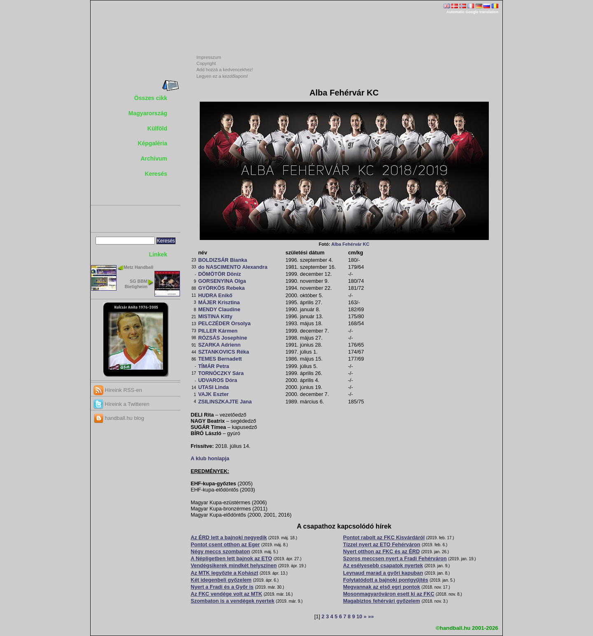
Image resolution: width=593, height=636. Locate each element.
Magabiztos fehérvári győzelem (381, 601)
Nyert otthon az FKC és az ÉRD (381, 551)
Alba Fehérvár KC (350, 244)
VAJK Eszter (213, 394)
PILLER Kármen (218, 331)
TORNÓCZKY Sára (221, 373)
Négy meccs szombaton (220, 551)
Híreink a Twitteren (121, 404)
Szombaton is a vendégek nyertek (232, 601)
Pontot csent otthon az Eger (225, 544)
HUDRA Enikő (215, 295)
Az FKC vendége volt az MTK (226, 594)
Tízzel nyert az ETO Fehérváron (381, 544)
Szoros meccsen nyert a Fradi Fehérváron (395, 558)
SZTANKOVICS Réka (223, 352)
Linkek (158, 254)
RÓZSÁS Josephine (222, 338)
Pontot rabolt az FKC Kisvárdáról (384, 537)
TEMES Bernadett (220, 359)
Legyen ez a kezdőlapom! (222, 76)
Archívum (153, 158)
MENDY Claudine (219, 309)
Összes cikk (150, 98)
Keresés (156, 173)
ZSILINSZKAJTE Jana (225, 402)
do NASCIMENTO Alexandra (232, 267)
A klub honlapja (210, 458)
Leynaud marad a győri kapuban (383, 573)
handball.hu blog (118, 418)
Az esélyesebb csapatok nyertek (383, 565)
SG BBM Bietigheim (136, 284)
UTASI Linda (213, 387)
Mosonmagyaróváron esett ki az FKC (388, 594)
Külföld (157, 128)
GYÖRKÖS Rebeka (221, 288)
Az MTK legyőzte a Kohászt (224, 573)
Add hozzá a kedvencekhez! (224, 69)
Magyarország (147, 113)
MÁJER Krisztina (219, 302)
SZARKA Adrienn (219, 345)
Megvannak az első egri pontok (381, 587)
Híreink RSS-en (117, 390)
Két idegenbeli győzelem (221, 580)
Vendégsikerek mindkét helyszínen (234, 565)
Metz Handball (138, 267)
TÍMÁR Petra (213, 366)
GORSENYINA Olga (222, 281)
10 (359, 617)
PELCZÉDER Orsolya (224, 323)
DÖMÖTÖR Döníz (219, 274)
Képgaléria (152, 143)
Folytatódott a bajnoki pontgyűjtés (385, 580)
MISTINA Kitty (215, 316)
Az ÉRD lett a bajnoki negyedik (229, 537)
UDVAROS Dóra (217, 380)
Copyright (206, 63)
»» (371, 617)
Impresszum (208, 57)
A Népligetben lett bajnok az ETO (231, 558)
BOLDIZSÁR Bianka (222, 260)
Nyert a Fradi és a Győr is (222, 587)
